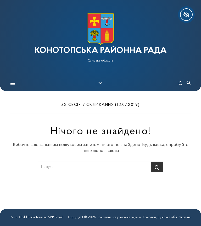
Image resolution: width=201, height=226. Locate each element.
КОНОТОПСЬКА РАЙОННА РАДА (101, 51)
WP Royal (55, 217)
